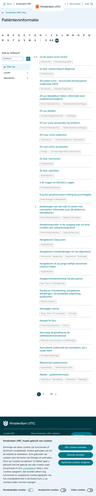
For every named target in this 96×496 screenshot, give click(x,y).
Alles (57, 40)
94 (51, 394)
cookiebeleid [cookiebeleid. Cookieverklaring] (29, 468)
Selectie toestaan (75, 455)
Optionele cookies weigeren (75, 462)
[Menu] (7, 4)
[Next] (55, 394)
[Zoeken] (28, 59)
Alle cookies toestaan (75, 447)
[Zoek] (89, 4)
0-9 (51, 40)
